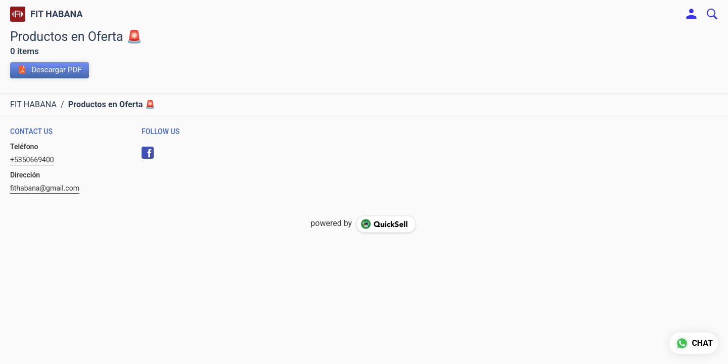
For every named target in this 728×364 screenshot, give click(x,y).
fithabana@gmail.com (44, 188)
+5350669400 (32, 160)
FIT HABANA (56, 14)
